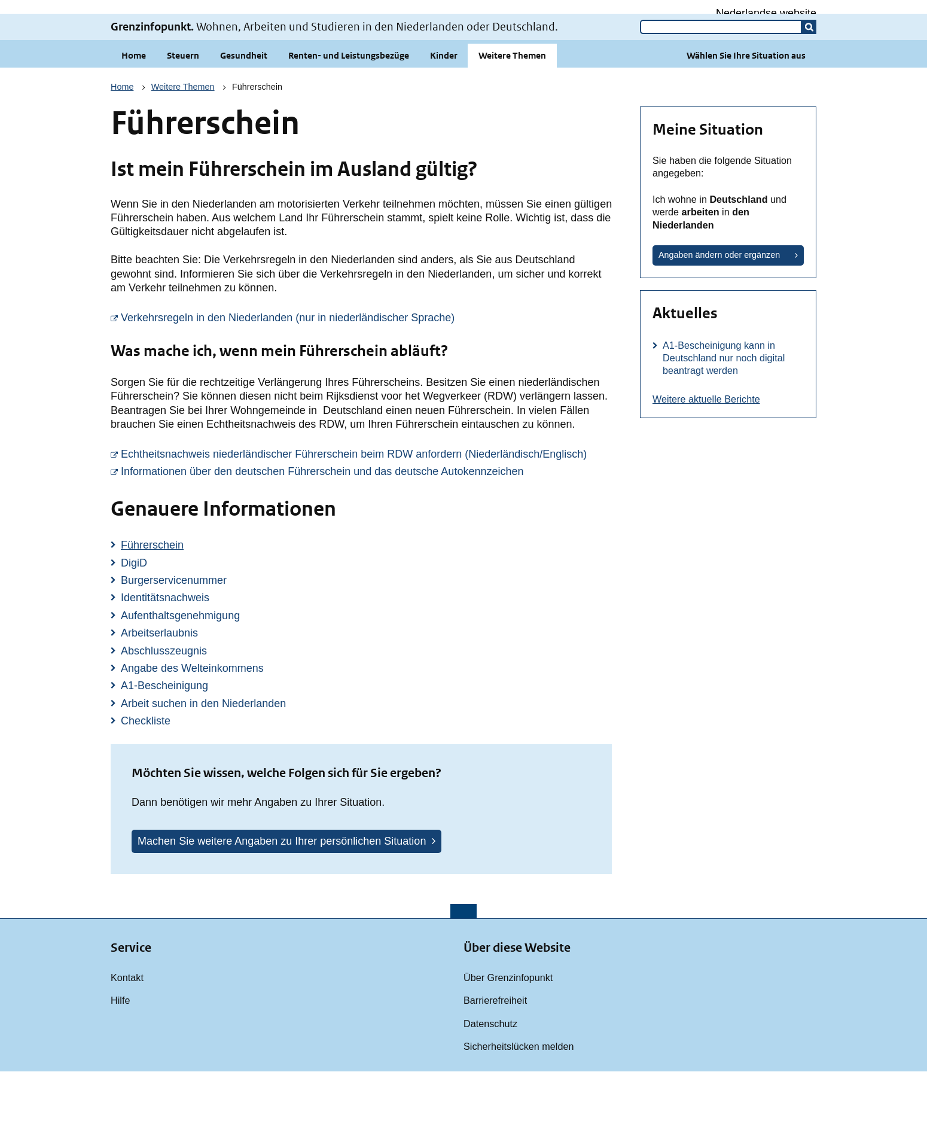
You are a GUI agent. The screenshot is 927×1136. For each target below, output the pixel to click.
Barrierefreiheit (495, 1064)
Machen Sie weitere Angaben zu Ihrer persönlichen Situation (282, 906)
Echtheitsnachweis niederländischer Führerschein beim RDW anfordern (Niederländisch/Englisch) (366, 518)
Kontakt (127, 1042)
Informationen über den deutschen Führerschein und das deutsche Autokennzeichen (366, 535)
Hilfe (120, 1064)
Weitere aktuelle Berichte (706, 463)
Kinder (444, 120)
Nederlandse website (766, 13)
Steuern (183, 120)
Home (133, 120)
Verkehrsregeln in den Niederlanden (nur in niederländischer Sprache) (366, 381)
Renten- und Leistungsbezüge (348, 120)
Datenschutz (490, 1088)
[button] (809, 91)
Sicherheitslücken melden (518, 1110)
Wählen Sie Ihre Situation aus (746, 120)
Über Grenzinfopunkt (508, 1042)
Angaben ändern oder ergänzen (719, 319)
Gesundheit (243, 120)
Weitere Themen (512, 120)
